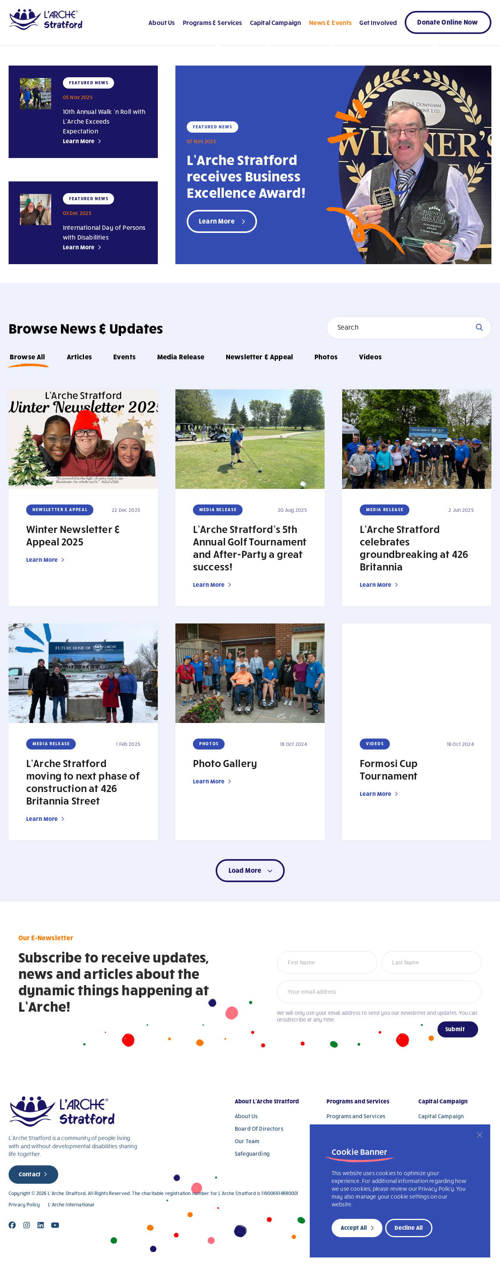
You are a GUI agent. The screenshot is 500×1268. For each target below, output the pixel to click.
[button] (250, 870)
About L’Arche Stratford (267, 1101)
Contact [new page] (30, 1173)
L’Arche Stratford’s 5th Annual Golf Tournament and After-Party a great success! (250, 547)
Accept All (354, 1227)
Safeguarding (252, 1153)
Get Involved (378, 22)
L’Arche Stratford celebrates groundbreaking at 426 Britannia (414, 547)
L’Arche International (71, 1205)
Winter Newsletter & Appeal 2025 (73, 534)
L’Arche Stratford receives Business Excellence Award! (246, 176)
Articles (79, 356)
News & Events (330, 22)
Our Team (247, 1141)
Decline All (409, 1227)
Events (124, 356)
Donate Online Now (447, 22)
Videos (370, 356)
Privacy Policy (24, 1205)
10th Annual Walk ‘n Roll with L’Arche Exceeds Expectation (104, 121)
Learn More (79, 140)
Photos (326, 356)
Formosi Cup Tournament (389, 769)
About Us (161, 22)
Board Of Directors (259, 1128)
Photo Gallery (225, 763)
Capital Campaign (275, 22)
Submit (455, 1028)
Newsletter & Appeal (259, 356)
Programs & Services (212, 22)
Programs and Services (358, 1101)
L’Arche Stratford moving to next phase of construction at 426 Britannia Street (82, 781)
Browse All (27, 356)
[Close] (479, 1135)
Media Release (180, 356)
